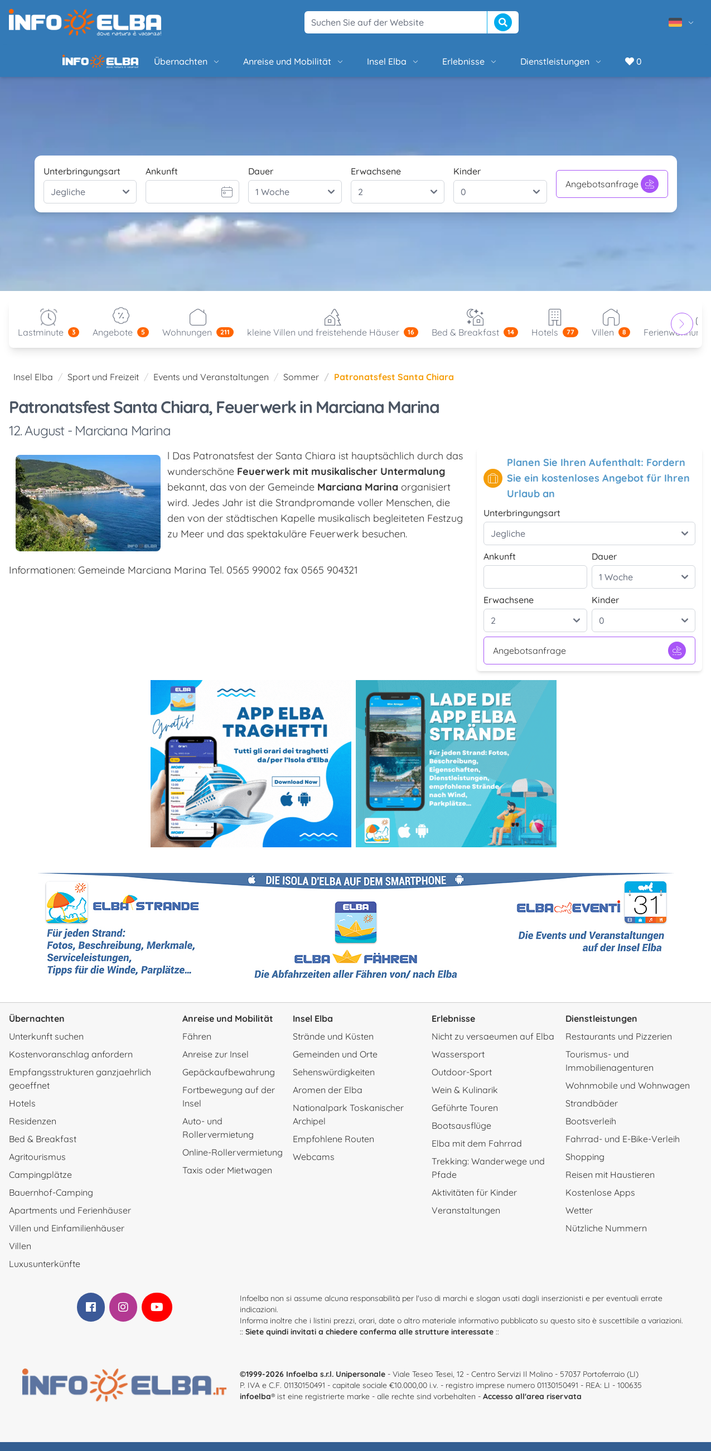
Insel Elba (355, 65)
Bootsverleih (590, 1129)
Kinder (467, 180)
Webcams (314, 1165)
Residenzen (32, 1129)
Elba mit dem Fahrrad (477, 1152)
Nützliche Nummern (606, 1237)
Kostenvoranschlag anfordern (71, 1063)
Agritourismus (37, 1165)
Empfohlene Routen (333, 1147)
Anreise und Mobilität (256, 65)
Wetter (579, 1219)
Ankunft (162, 180)
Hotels (22, 1112)
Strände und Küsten (333, 1045)
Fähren (196, 1045)
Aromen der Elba (327, 1098)
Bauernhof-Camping (51, 1201)
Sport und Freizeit (103, 385)
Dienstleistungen (523, 65)
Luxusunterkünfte (44, 1272)
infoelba (255, 1405)
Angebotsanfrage (612, 193)
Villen (20, 1254)
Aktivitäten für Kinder (474, 1201)
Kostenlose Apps (600, 1201)
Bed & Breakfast (42, 1147)
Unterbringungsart (81, 180)
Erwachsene (376, 180)
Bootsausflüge (461, 1134)
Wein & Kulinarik (465, 1098)
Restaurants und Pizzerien (618, 1045)
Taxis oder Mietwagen (227, 1179)
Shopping (584, 1165)
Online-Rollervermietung (232, 1161)
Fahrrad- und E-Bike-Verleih (622, 1147)
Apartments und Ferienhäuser (70, 1219)
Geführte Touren (465, 1116)
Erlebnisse (432, 65)
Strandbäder (591, 1112)
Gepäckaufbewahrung (228, 1080)
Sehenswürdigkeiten (334, 1080)
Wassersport (458, 1063)
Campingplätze (40, 1183)
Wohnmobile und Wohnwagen (627, 1094)
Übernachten (149, 65)
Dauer (260, 180)
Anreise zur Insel (215, 1063)
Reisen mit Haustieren (610, 1183)
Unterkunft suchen (46, 1045)
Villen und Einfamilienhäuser (66, 1237)
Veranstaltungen (466, 1219)
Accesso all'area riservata (532, 1405)
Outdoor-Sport (462, 1080)
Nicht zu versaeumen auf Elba (493, 1045)
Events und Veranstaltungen (211, 385)
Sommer (301, 385)
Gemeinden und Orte (335, 1063)
